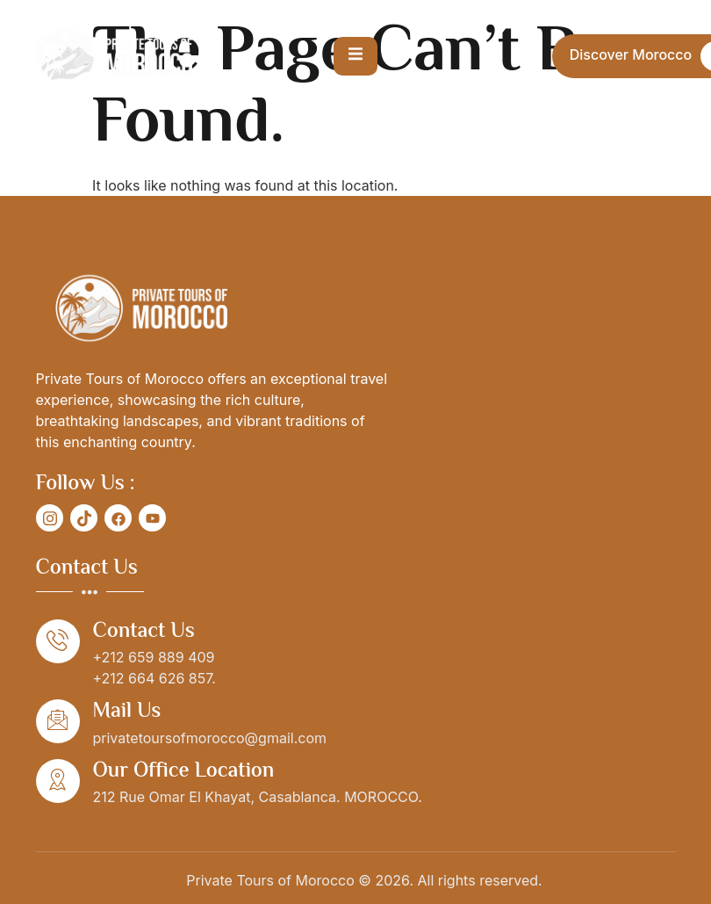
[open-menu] (355, 56)
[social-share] (49, 518)
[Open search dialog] (523, 56)
